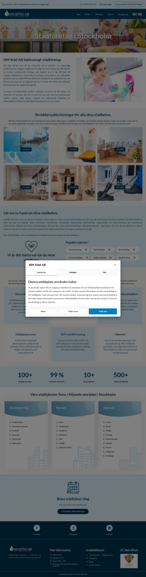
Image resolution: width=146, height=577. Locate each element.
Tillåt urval (73, 311)
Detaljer (73, 272)
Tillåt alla (103, 311)
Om (104, 272)
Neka (43, 311)
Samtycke (41, 272)
